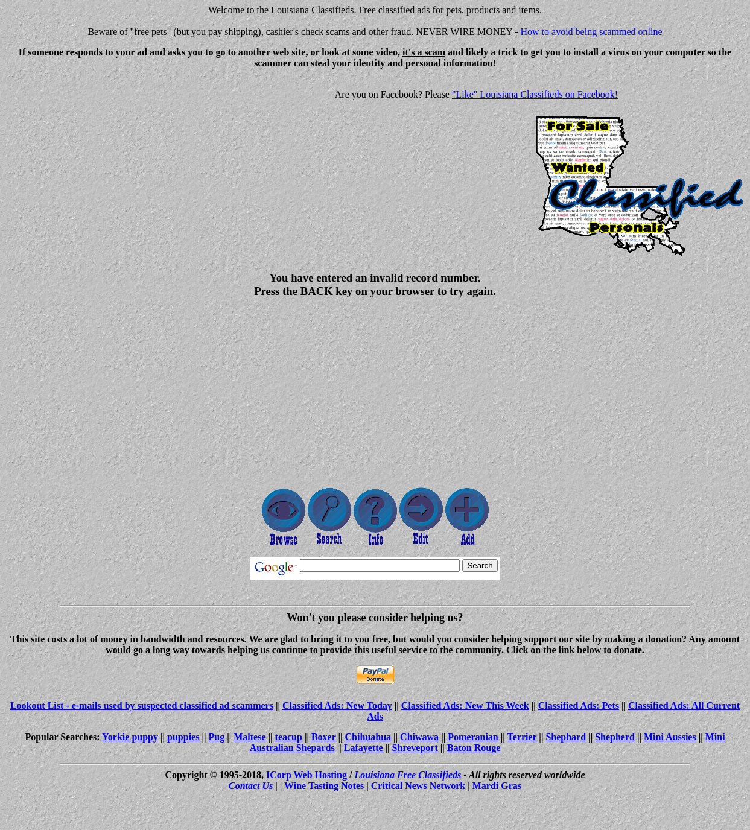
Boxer (323, 737)
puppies (183, 737)
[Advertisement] (106, 162)
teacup (288, 737)
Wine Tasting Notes (324, 786)
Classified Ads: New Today (337, 705)
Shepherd (615, 737)
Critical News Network (418, 786)
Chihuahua (368, 737)
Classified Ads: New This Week (465, 705)
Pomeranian (473, 737)
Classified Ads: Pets (578, 705)
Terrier (521, 737)
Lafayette (363, 748)
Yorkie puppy (130, 737)
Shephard (565, 737)
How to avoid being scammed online (592, 32)
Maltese (249, 737)
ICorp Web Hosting (306, 775)
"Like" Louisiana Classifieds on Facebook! (535, 94)
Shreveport (415, 748)
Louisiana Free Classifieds (407, 775)
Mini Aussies (670, 737)
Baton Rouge (473, 748)
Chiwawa (419, 737)
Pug (216, 737)
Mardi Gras (496, 786)
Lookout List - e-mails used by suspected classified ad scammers (141, 705)
